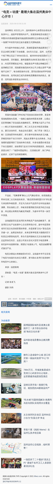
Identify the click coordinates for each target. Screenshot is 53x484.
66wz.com (38, 476)
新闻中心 (48, 299)
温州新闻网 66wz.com (20, 293)
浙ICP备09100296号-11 (12, 481)
